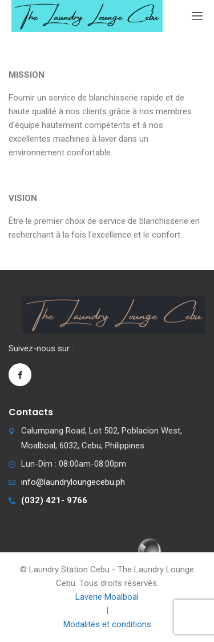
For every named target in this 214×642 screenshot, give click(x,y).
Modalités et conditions (107, 624)
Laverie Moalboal (107, 597)
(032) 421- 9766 (54, 500)
